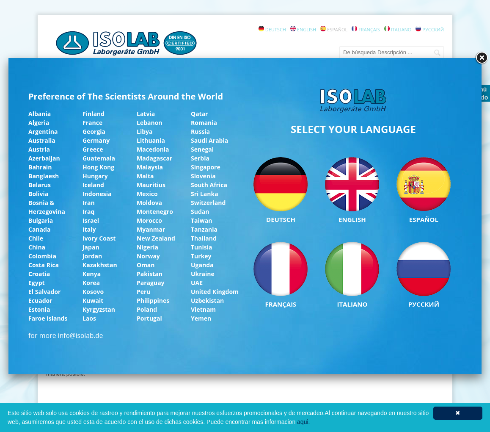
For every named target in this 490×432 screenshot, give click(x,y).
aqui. (303, 421)
